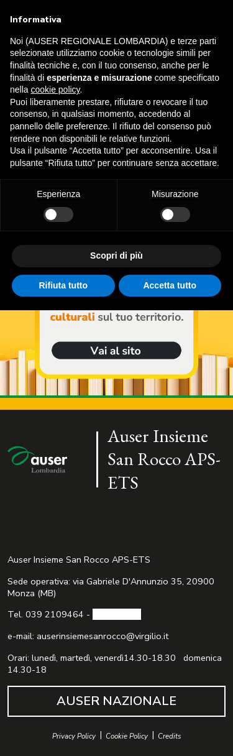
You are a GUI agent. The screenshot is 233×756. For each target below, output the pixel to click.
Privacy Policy (74, 736)
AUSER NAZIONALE (116, 701)
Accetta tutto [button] (169, 285)
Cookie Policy (127, 736)
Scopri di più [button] (116, 255)
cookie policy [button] (55, 89)
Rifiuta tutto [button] (63, 285)
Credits (169, 736)
